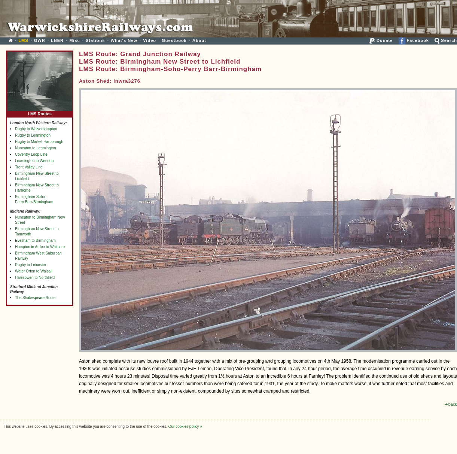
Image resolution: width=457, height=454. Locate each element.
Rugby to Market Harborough (39, 142)
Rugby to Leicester (30, 265)
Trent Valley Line (29, 167)
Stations (95, 40)
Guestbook (174, 40)
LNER (57, 40)
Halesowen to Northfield (35, 277)
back (451, 404)
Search (446, 40)
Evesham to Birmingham (35, 240)
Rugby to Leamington (33, 135)
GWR (39, 40)
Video (149, 40)
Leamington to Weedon (34, 161)
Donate (381, 40)
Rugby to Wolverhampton (36, 129)
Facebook (414, 40)
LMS (23, 40)
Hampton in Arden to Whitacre (40, 247)
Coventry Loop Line (31, 154)
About (199, 40)
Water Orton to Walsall (33, 271)
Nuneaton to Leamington (35, 148)
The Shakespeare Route (35, 298)
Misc (74, 40)
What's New (124, 40)
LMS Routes (39, 112)
